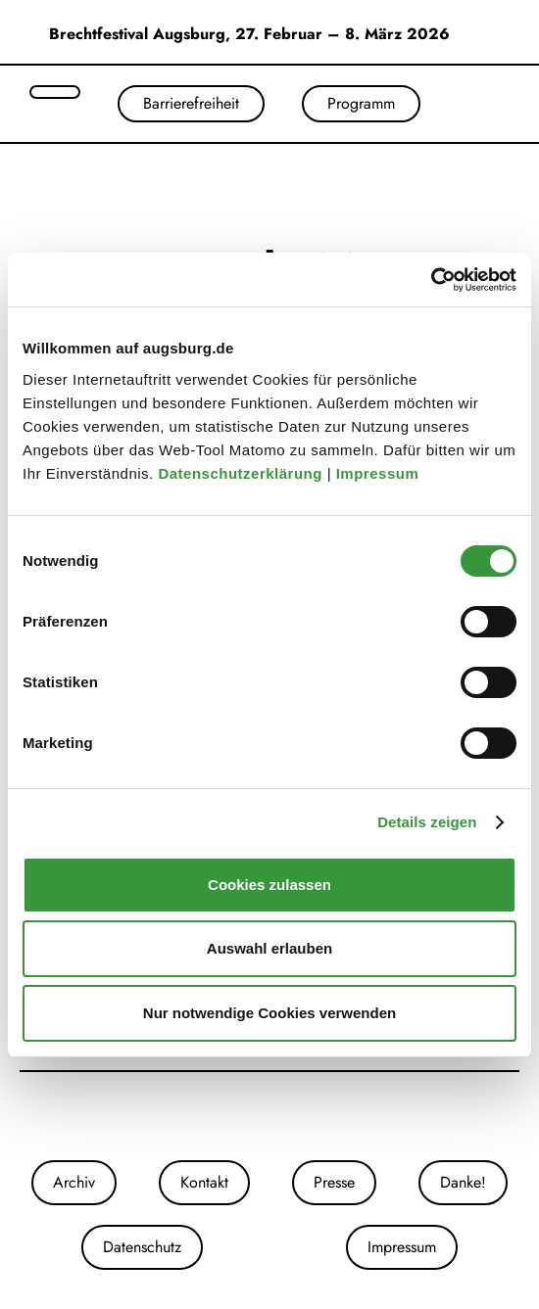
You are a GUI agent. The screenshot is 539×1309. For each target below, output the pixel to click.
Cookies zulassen (269, 884)
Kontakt (204, 1182)
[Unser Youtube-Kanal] (289, 1116)
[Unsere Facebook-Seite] (269, 1116)
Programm (361, 103)
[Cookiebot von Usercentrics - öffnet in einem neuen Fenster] (430, 280)
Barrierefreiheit (191, 103)
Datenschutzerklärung (242, 473)
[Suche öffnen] (54, 92)
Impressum (379, 473)
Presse (334, 1182)
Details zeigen (426, 822)
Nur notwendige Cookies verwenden (269, 1013)
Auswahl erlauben (269, 948)
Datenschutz (142, 1247)
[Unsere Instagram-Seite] (250, 1116)
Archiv (74, 1182)
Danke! (463, 1182)
